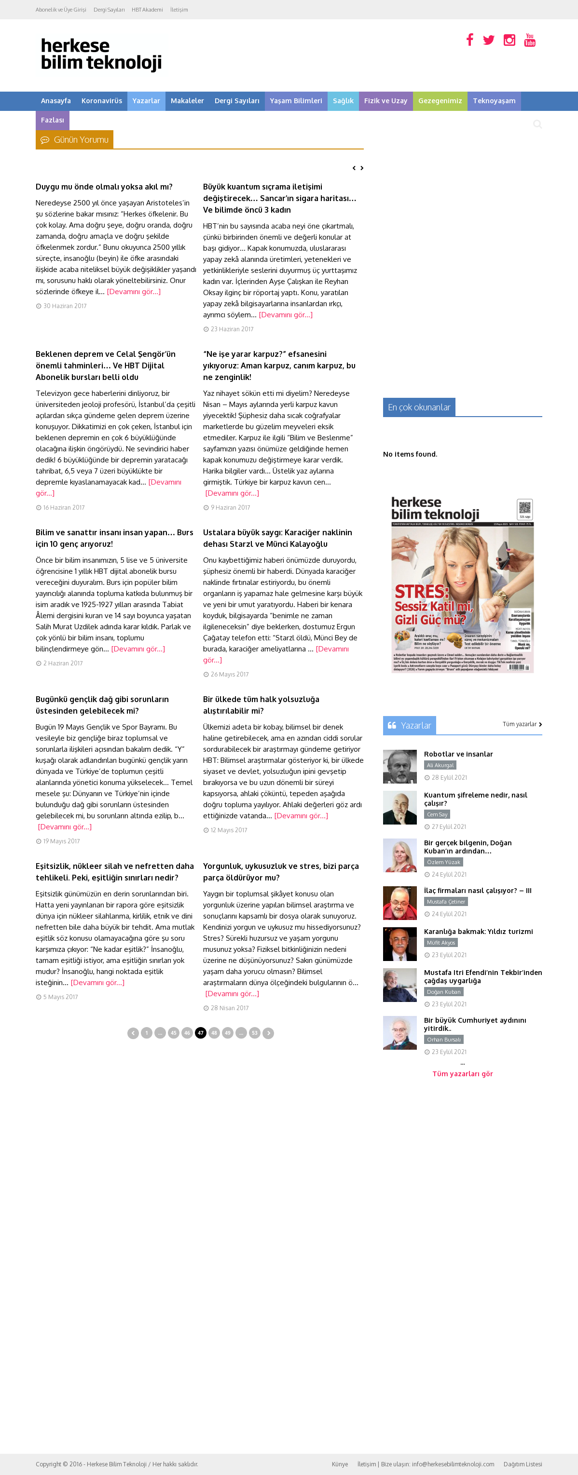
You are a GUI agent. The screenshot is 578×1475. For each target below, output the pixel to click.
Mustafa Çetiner (446, 901)
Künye (340, 1464)
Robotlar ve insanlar (458, 754)
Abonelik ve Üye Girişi (61, 9)
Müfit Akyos (441, 942)
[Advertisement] (462, 195)
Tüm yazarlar (522, 724)
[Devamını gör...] (134, 291)
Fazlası (52, 120)
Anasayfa (56, 100)
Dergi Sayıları (109, 9)
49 (227, 1032)
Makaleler (187, 100)
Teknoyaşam (494, 100)
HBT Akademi (147, 9)
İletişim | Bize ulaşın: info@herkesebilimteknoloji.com (426, 1464)
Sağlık (343, 100)
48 (214, 1032)
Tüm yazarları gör (462, 1073)
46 (187, 1032)
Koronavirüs (102, 100)
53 (254, 1032)
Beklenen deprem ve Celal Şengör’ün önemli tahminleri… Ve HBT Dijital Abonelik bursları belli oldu (106, 365)
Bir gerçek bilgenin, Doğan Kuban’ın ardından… (468, 847)
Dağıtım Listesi (523, 1464)
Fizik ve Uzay (386, 100)
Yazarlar (146, 100)
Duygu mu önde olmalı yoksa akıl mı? (104, 186)
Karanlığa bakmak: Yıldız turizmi (478, 931)
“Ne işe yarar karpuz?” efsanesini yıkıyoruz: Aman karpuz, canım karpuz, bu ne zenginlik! (279, 365)
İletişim (179, 9)
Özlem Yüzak (443, 862)
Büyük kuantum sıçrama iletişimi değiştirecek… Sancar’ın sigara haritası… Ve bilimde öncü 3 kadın (280, 198)
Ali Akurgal (440, 765)
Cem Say (437, 814)
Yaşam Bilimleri (296, 100)
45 (173, 1032)
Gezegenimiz (440, 100)
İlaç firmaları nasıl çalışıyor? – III (478, 890)
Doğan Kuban (444, 991)
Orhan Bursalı (444, 1039)
